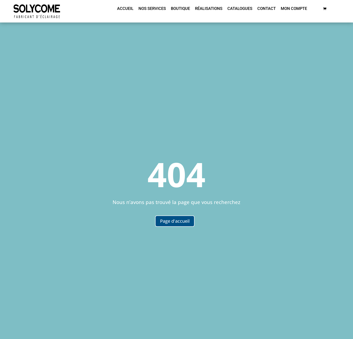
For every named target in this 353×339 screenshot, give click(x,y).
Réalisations (208, 9)
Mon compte (294, 9)
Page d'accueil (175, 221)
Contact (266, 9)
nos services (152, 9)
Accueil (125, 9)
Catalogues (239, 9)
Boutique (180, 9)
